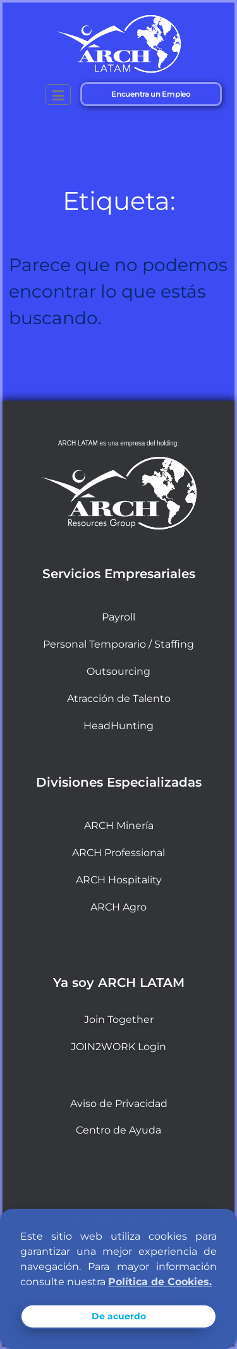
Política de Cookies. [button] (160, 1282)
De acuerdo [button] (119, 1316)
